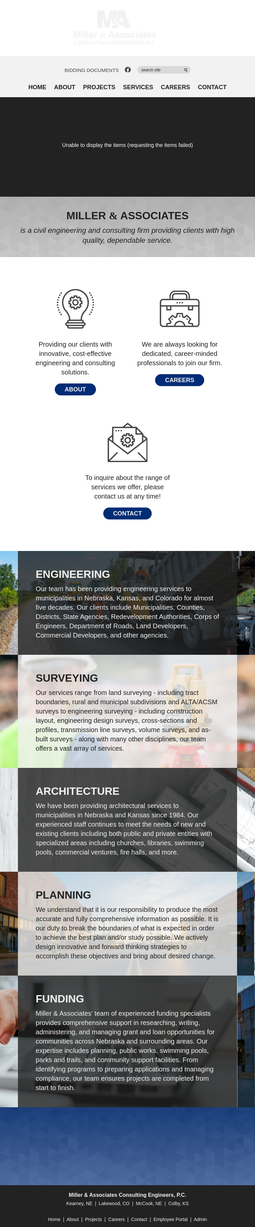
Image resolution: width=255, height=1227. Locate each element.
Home (37, 87)
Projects (99, 87)
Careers (175, 87)
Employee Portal (170, 1219)
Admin (200, 1219)
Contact (212, 87)
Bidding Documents (91, 70)
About (64, 87)
